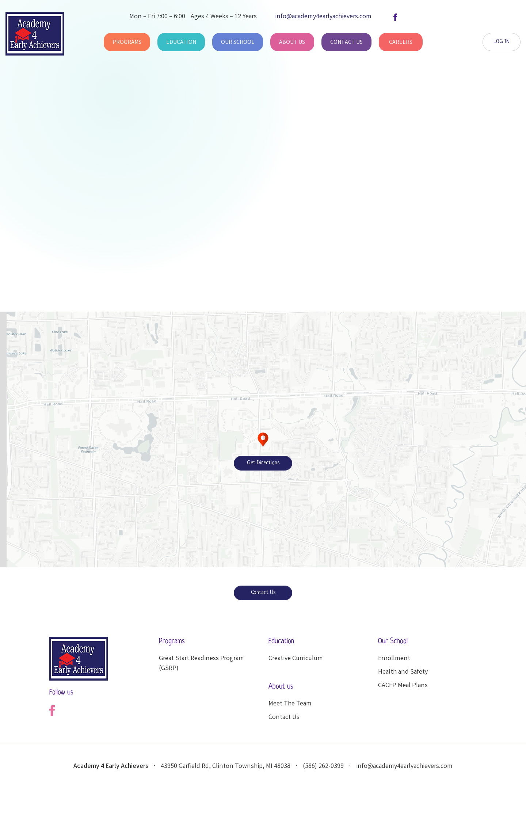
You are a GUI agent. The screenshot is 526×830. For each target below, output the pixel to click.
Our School (237, 42)
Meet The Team (290, 704)
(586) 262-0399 (323, 766)
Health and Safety (403, 672)
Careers (400, 42)
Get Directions (263, 463)
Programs (127, 42)
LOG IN (501, 42)
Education (181, 42)
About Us (292, 42)
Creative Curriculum (295, 658)
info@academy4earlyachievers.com (404, 766)
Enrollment (394, 658)
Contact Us (346, 42)
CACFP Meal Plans (403, 685)
